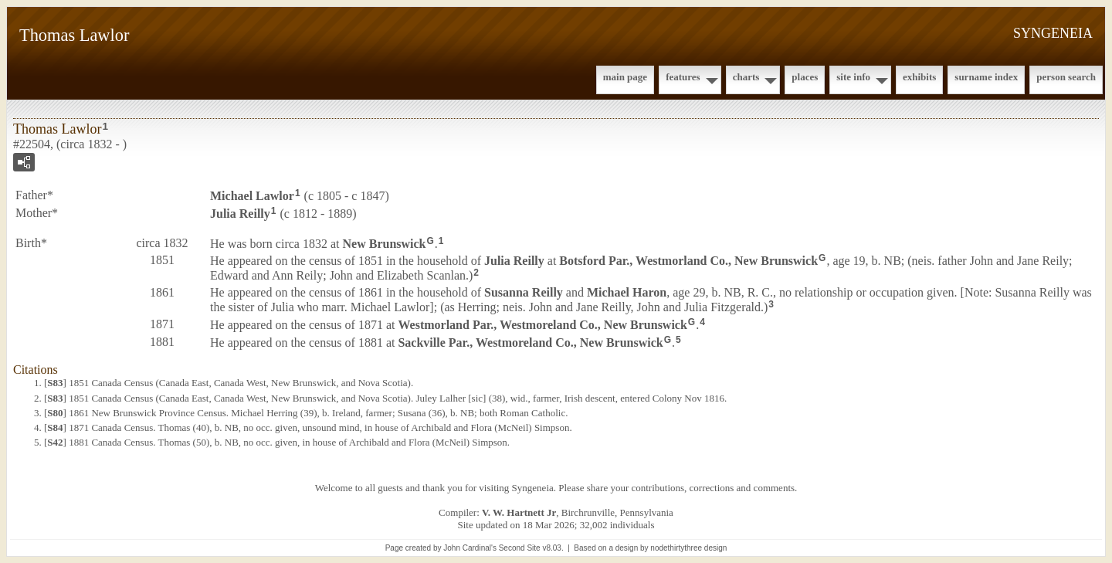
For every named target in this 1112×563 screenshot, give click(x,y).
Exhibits (919, 77)
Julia (240, 213)
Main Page (625, 77)
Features (683, 77)
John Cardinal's (470, 548)
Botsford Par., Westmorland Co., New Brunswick (688, 260)
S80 (55, 413)
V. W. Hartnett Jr (519, 512)
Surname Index (986, 77)
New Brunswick (384, 242)
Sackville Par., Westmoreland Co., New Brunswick (530, 341)
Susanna (523, 292)
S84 (55, 427)
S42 (55, 442)
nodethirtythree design (688, 548)
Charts (746, 77)
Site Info (853, 77)
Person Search (1066, 77)
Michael (252, 195)
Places (805, 77)
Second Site (520, 548)
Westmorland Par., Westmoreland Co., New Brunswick (542, 324)
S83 (55, 382)
